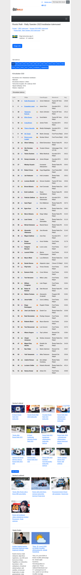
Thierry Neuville (29, 128)
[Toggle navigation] (66, 18)
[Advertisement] (56, 46)
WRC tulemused (23, 28)
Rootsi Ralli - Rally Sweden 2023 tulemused (27, 30)
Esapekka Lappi (29, 106)
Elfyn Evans (28, 117)
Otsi (68, 2)
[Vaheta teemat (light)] (48, 2)
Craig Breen (28, 123)
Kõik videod (15, 471)
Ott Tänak (27, 133)
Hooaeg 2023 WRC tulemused (39, 28)
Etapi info (17, 46)
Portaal (14, 28)
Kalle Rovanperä (29, 101)
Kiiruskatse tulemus (18, 92)
